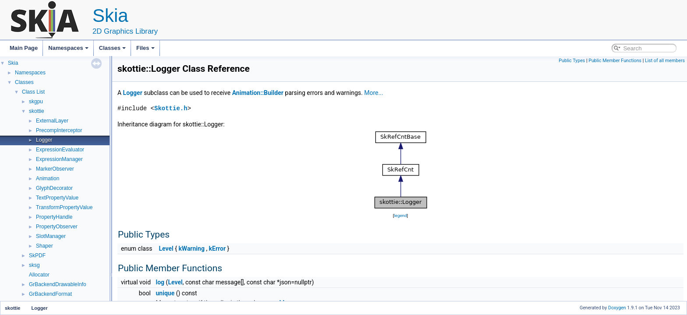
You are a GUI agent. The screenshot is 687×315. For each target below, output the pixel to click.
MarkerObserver (55, 169)
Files (145, 48)
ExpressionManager (59, 159)
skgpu (36, 101)
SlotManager (51, 236)
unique (165, 293)
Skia (13, 63)
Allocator (39, 275)
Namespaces (68, 48)
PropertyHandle (54, 217)
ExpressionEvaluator (60, 150)
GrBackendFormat (50, 294)
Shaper (44, 246)
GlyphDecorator (54, 188)
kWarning (191, 248)
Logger (44, 140)
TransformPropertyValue (64, 207)
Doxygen (617, 308)
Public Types (572, 60)
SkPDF (37, 255)
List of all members (665, 60)
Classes (112, 48)
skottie (36, 111)
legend (400, 215)
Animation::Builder (257, 92)
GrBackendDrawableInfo (57, 284)
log (160, 282)
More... (373, 92)
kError (217, 248)
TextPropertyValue (57, 198)
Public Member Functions (614, 60)
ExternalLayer (52, 121)
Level (166, 248)
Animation (47, 178)
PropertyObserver (57, 227)
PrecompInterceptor (59, 130)
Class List (33, 92)
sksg (34, 265)
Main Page (24, 48)
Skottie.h (171, 108)
